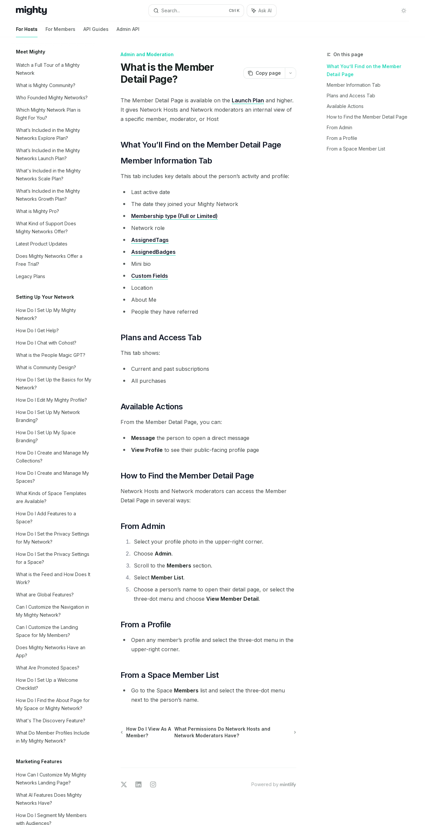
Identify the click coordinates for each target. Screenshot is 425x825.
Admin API (128, 31)
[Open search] (196, 11)
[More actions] (290, 73)
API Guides (96, 31)
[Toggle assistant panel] (261, 11)
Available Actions (345, 106)
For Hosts (27, 31)
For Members (60, 31)
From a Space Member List (356, 149)
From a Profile (342, 138)
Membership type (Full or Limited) (174, 216)
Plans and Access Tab (351, 95)
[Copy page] (264, 73)
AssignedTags (150, 240)
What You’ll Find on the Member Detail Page (364, 70)
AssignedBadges (153, 252)
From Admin (339, 127)
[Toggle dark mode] (403, 10)
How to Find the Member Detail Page (367, 117)
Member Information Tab (354, 85)
